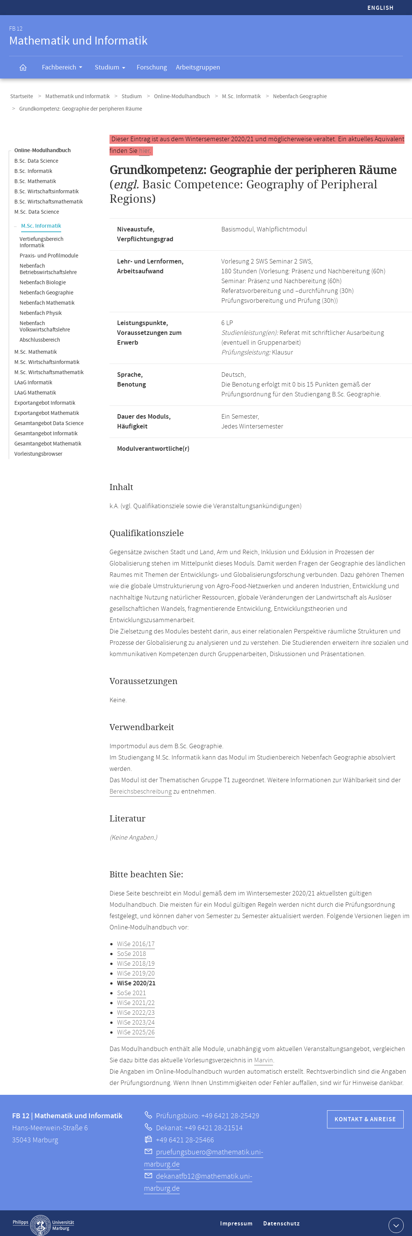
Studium (112, 68)
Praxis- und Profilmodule (49, 251)
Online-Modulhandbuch (171, 95)
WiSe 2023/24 (136, 1018)
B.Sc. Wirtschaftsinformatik (46, 187)
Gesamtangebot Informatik (45, 429)
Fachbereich (64, 68)
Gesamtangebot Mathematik (47, 439)
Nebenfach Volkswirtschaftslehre (45, 322)
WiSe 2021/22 (136, 998)
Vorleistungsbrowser (38, 449)
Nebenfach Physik (41, 308)
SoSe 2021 (131, 988)
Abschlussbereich (40, 335)
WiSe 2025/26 (136, 1028)
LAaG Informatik (33, 378)
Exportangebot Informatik (44, 398)
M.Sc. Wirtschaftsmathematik (48, 367)
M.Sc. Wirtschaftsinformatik (46, 357)
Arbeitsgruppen (198, 67)
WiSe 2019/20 (136, 969)
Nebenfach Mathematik (47, 298)
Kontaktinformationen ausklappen (395, 1220)
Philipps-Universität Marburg (43, 1220)
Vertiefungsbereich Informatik (41, 238)
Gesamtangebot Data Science (48, 418)
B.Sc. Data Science (36, 156)
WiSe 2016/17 (136, 939)
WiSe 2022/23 (136, 1008)
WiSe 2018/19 (136, 959)
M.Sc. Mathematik (35, 347)
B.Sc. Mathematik (35, 176)
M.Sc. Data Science (36, 207)
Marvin (263, 1055)
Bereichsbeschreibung (141, 787)
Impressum (237, 1222)
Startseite (20, 95)
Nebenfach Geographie (282, 95)
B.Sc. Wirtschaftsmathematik (48, 197)
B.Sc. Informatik (33, 166)
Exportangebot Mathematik (46, 408)
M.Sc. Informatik (227, 95)
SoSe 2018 (131, 949)
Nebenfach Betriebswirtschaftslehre (48, 264)
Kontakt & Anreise (365, 1115)
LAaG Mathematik (35, 388)
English (380, 8)
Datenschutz (283, 1222)
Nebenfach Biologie (43, 278)
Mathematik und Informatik (73, 95)
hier (144, 146)
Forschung (152, 67)
